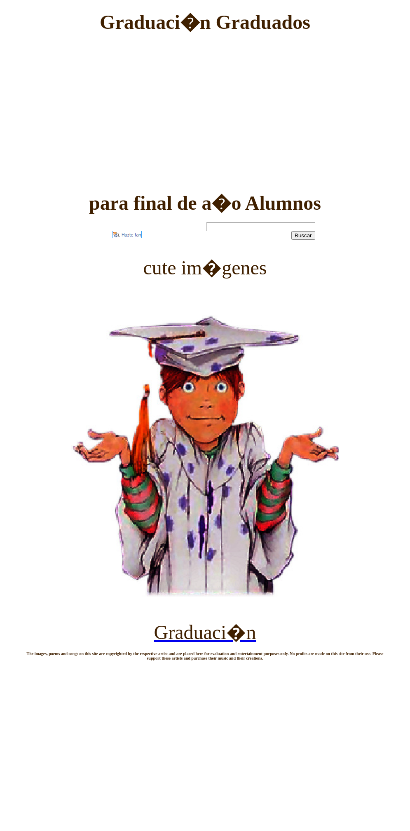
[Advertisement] (205, 104)
